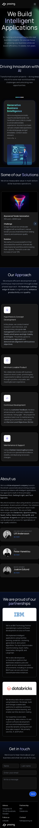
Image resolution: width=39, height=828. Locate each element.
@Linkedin (17, 537)
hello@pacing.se (26, 821)
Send (33, 794)
